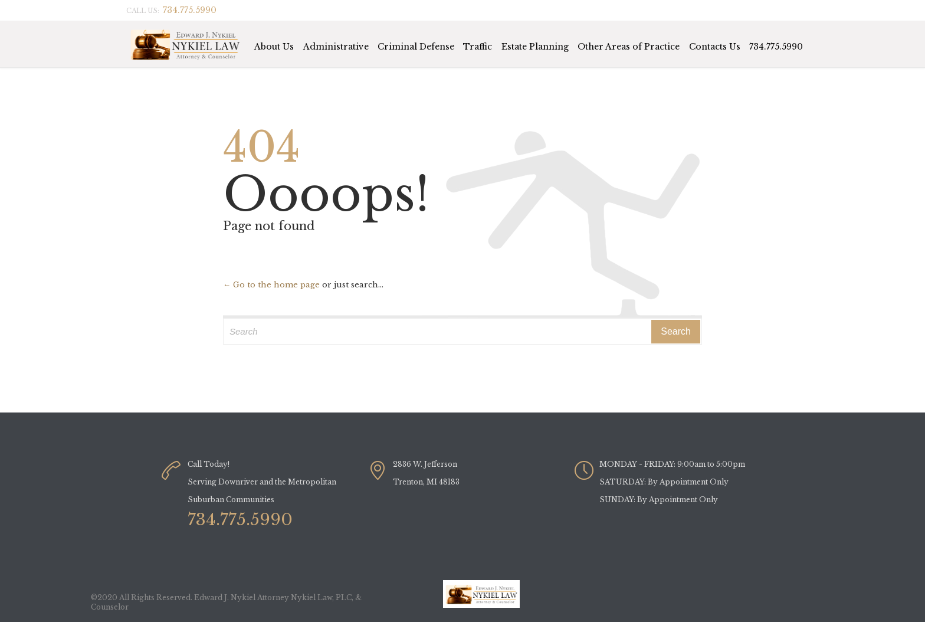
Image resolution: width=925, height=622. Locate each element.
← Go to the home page (271, 285)
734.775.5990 (776, 46)
